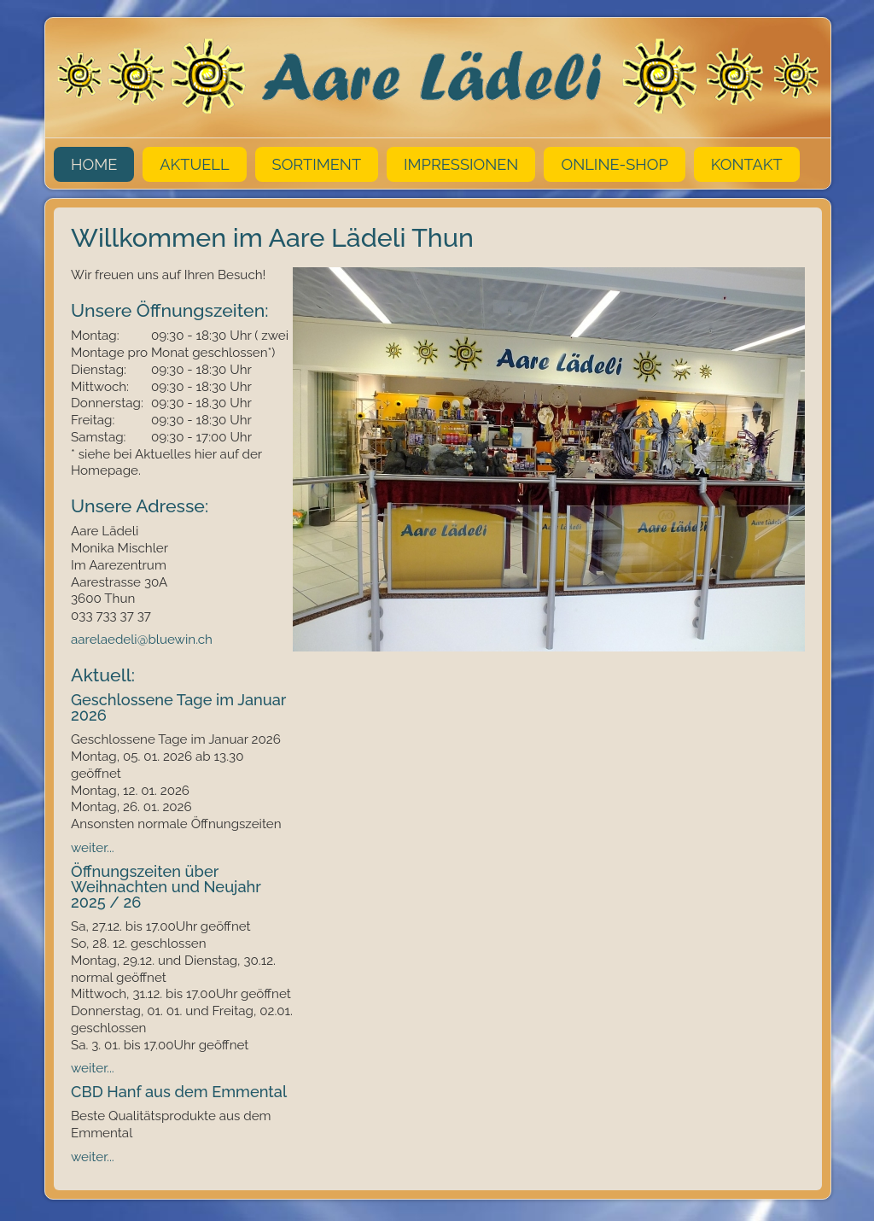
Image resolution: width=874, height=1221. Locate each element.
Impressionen (461, 164)
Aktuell (194, 164)
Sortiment (316, 164)
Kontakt (747, 164)
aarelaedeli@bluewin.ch (143, 639)
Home (94, 164)
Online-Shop (614, 164)
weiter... (92, 848)
